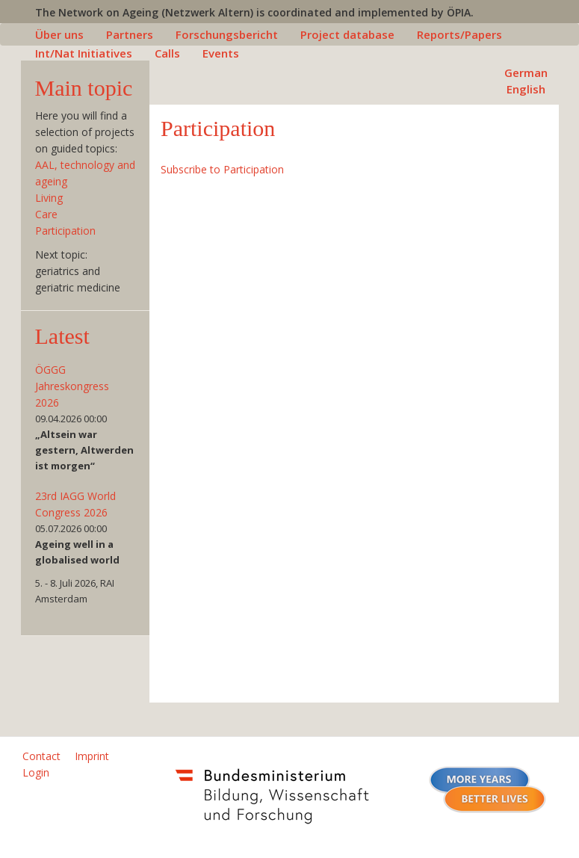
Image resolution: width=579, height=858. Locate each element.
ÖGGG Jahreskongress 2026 (72, 386)
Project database (347, 34)
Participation (65, 230)
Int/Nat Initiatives (83, 53)
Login (35, 772)
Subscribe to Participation (222, 169)
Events (220, 53)
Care (46, 214)
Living (49, 198)
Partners (129, 34)
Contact (41, 756)
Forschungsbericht (227, 34)
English (526, 88)
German (526, 72)
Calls (167, 53)
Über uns (59, 34)
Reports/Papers (459, 34)
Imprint (92, 756)
